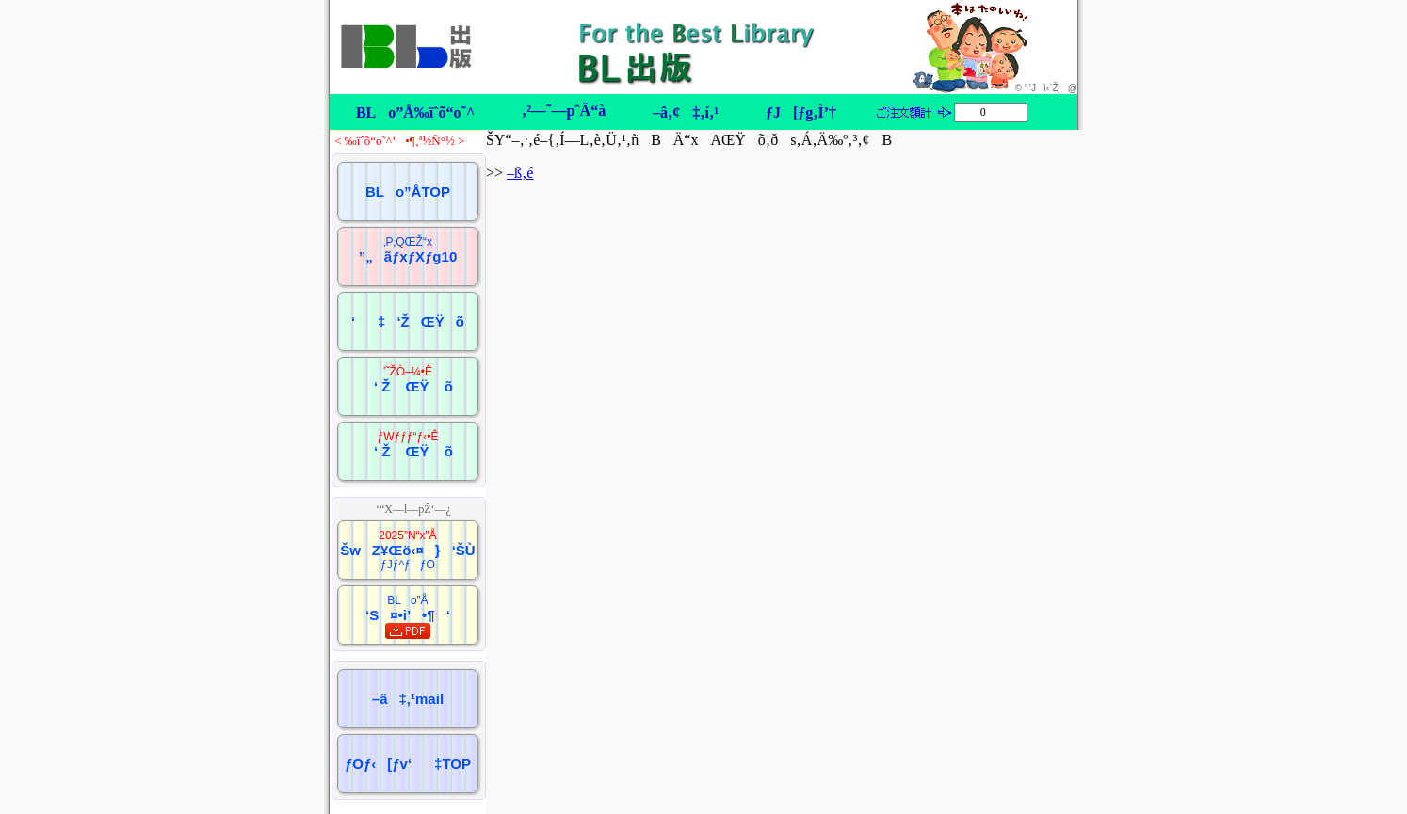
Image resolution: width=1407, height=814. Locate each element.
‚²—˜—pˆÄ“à (564, 111)
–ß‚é (520, 173)
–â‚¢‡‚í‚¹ (686, 112)
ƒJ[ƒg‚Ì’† (801, 112)
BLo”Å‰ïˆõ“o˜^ (415, 112)
